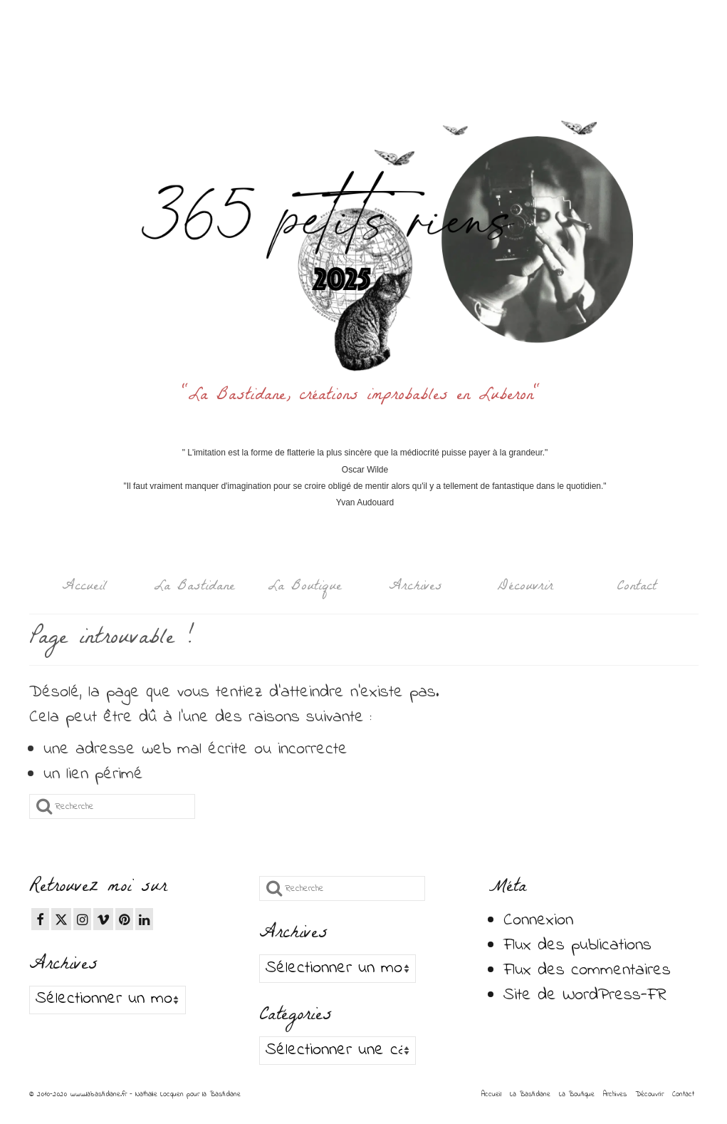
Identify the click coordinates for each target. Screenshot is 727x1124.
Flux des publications (577, 945)
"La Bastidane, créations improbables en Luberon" (365, 397)
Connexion (538, 920)
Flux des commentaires (587, 970)
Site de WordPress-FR (584, 995)
